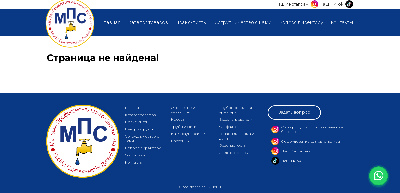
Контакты (342, 22)
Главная (111, 22)
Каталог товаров (148, 22)
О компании (136, 155)
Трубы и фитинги (187, 126)
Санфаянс (228, 126)
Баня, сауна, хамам (188, 133)
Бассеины (180, 141)
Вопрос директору (301, 22)
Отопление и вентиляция (183, 110)
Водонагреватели (236, 119)
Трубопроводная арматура (235, 110)
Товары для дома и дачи (236, 136)
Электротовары (233, 152)
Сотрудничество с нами (243, 22)
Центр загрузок (139, 129)
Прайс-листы (191, 22)
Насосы (178, 119)
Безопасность (232, 145)
